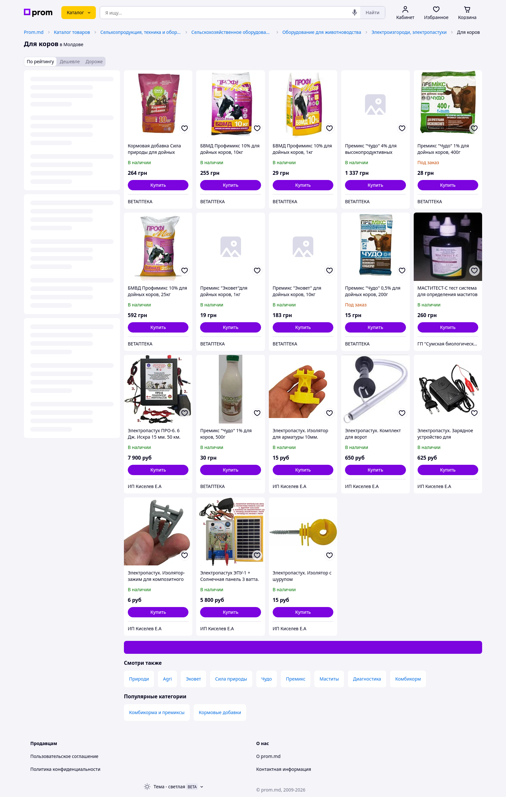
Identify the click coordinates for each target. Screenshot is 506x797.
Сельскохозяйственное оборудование (231, 32)
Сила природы (231, 679)
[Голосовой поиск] (354, 12)
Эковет (193, 679)
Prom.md (34, 32)
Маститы (329, 679)
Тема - (169, 786)
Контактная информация (283, 769)
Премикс (295, 679)
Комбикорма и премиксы (157, 712)
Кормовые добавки (220, 712)
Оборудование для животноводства (321, 32)
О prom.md (268, 756)
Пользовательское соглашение (64, 756)
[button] (158, 185)
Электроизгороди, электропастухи (409, 32)
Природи (139, 679)
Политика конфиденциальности (65, 769)
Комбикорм (408, 679)
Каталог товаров (72, 32)
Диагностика (367, 679)
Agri (167, 679)
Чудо (266, 679)
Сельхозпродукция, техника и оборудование (140, 32)
